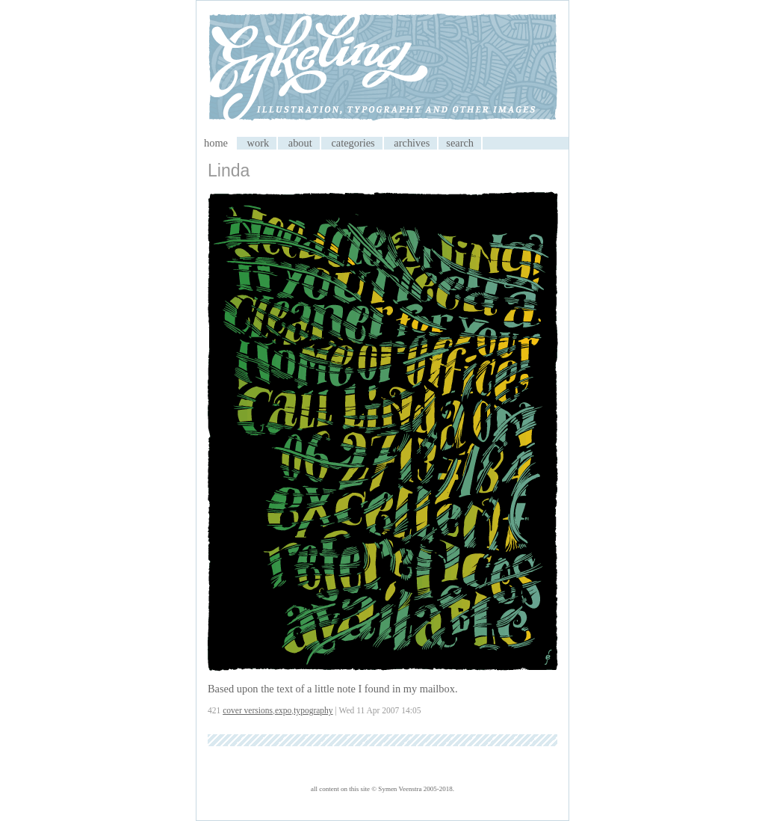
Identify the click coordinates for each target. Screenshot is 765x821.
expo (283, 710)
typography (313, 710)
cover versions (248, 710)
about (300, 143)
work (258, 143)
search (460, 143)
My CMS (382, 69)
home (216, 143)
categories (352, 143)
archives (412, 143)
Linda (229, 170)
